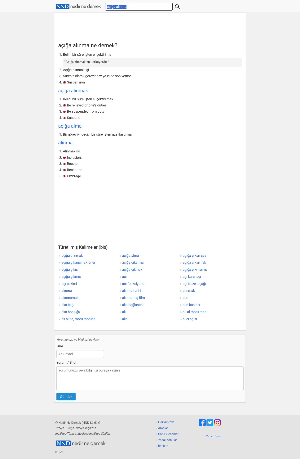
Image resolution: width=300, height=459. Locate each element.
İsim (59, 346)
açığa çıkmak (132, 270)
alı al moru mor (194, 312)
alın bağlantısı (132, 305)
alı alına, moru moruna (78, 319)
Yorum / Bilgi (66, 362)
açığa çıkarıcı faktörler (78, 262)
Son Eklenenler (168, 434)
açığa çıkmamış (195, 270)
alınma (65, 143)
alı (124, 312)
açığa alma (70, 126)
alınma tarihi (131, 291)
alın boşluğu (70, 312)
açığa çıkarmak (194, 262)
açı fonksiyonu (133, 284)
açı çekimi (69, 284)
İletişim (163, 446)
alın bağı (67, 305)
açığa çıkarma (133, 262)
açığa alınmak (73, 90)
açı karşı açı (192, 277)
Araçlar (163, 428)
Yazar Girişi (214, 436)
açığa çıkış (69, 270)
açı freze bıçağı (194, 284)
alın (185, 298)
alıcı (125, 319)
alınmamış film (133, 298)
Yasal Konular (167, 440)
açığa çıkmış (71, 277)
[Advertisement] (150, 26)
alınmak (189, 291)
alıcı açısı (190, 319)
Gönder (66, 397)
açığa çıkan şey (194, 256)
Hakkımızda (166, 422)
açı (124, 277)
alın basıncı (191, 305)
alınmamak (69, 298)
